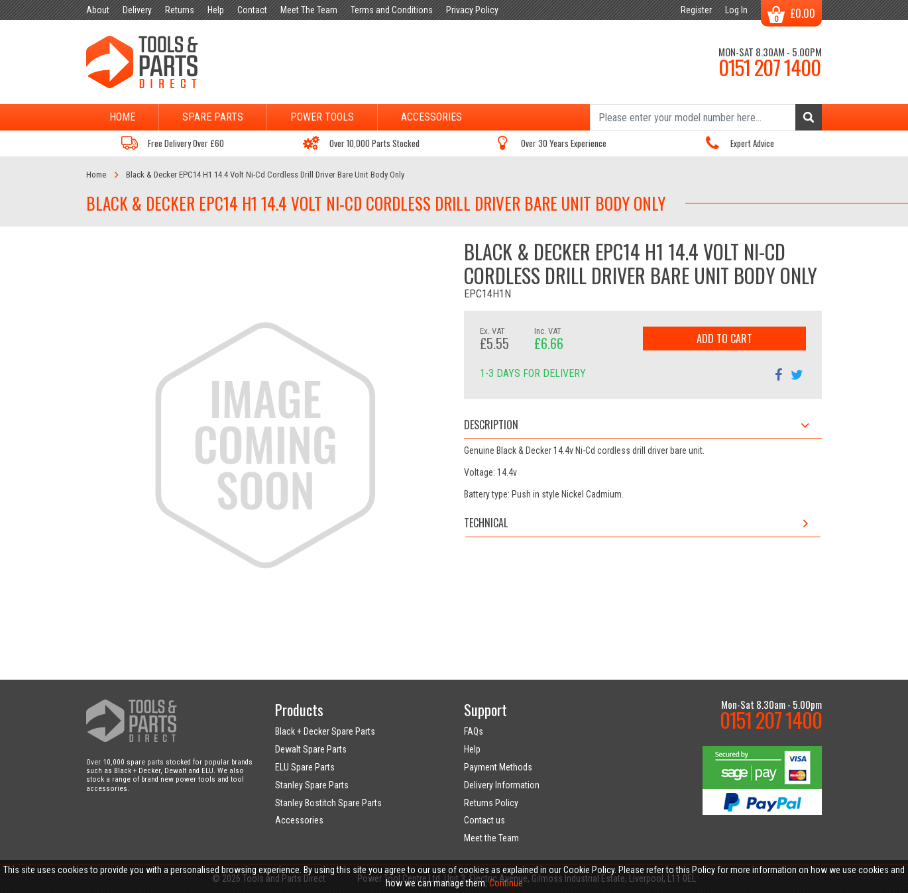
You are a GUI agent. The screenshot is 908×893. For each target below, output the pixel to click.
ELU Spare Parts (305, 767)
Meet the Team (491, 838)
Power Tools (322, 117)
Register (696, 10)
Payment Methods (498, 767)
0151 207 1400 (769, 67)
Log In (736, 10)
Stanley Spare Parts (312, 785)
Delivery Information (501, 785)
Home (122, 117)
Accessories (431, 117)
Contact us (484, 820)
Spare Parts (212, 117)
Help (472, 749)
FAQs (473, 731)
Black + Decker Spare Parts (325, 731)
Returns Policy (491, 803)
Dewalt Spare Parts (311, 749)
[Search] (706, 117)
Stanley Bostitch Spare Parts (328, 803)
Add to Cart (724, 338)
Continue (506, 883)
